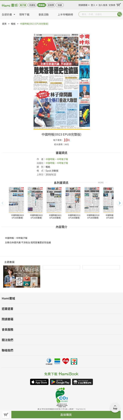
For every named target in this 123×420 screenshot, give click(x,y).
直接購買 (66, 414)
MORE (101, 182)
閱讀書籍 (82, 4)
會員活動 (43, 14)
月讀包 (32, 5)
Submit (119, 14)
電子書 (23, 5)
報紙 (13, 23)
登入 (93, 4)
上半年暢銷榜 (65, 14)
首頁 (4, 23)
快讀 (60, 5)
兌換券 (112, 4)
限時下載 (24, 14)
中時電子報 (62, 159)
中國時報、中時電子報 (57, 163)
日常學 (51, 5)
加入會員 (102, 4)
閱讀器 (41, 5)
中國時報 (50, 159)
